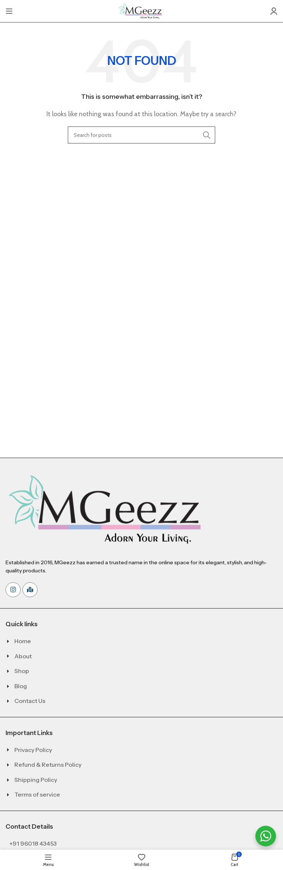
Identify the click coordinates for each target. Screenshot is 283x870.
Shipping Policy (35, 779)
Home (22, 641)
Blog (20, 686)
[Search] (141, 134)
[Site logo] (141, 10)
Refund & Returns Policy (47, 764)
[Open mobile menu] (9, 11)
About (23, 656)
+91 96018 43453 (33, 843)
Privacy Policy (33, 749)
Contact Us (29, 700)
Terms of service (37, 794)
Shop (21, 671)
